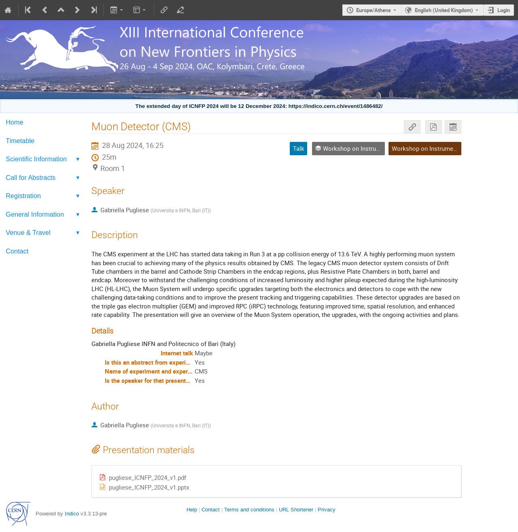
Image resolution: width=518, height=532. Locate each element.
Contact (17, 251)
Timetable (20, 140)
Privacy (326, 509)
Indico (72, 513)
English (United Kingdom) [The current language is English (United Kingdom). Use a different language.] (444, 10)
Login (503, 10)
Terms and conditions (249, 509)
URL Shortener (296, 509)
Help (192, 509)
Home (14, 122)
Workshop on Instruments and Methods (445, 148)
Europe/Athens (373, 10)
